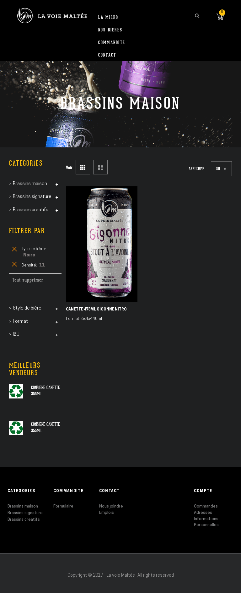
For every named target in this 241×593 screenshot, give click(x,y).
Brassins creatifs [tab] (30, 210)
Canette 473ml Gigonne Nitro (96, 309)
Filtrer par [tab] (27, 231)
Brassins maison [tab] (30, 184)
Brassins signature (25, 513)
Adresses (203, 513)
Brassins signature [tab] (32, 197)
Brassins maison (23, 506)
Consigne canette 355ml (45, 391)
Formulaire (63, 506)
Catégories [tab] (26, 163)
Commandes (206, 506)
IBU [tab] (16, 334)
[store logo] (52, 15)
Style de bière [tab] (27, 308)
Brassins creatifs (24, 520)
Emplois (106, 513)
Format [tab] (20, 321)
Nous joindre (111, 506)
